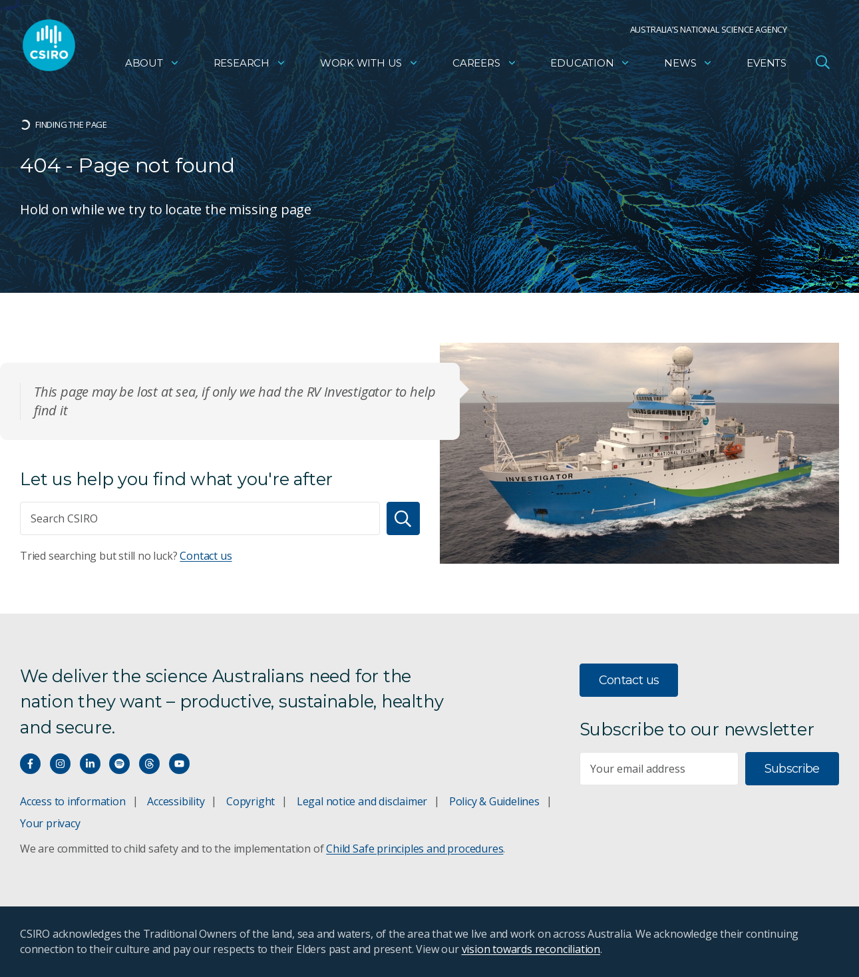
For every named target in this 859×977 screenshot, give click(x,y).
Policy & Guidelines (494, 801)
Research (250, 63)
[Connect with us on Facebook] (30, 763)
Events (766, 63)
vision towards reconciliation (531, 949)
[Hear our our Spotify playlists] (119, 763)
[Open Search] (822, 62)
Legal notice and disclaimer (362, 801)
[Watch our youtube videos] (179, 763)
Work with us (369, 63)
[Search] (403, 518)
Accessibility (175, 801)
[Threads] (149, 763)
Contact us (206, 555)
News (688, 63)
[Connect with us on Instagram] (60, 763)
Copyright (250, 801)
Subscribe (792, 768)
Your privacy (50, 823)
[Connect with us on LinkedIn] (90, 763)
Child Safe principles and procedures (414, 848)
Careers (484, 63)
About (152, 63)
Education (590, 63)
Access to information (73, 801)
